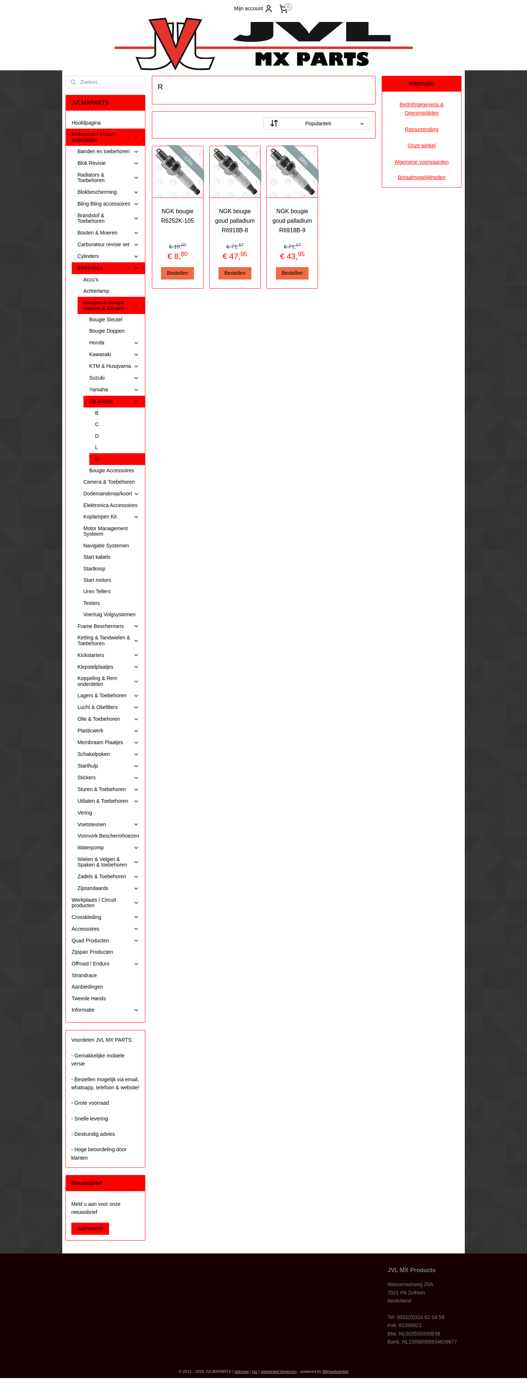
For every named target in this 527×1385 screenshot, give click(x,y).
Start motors (97, 580)
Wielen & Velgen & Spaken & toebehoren (108, 862)
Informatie (105, 1010)
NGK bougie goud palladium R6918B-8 (235, 220)
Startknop (94, 569)
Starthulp (108, 766)
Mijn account (253, 8)
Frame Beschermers (108, 626)
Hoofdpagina (86, 123)
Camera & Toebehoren (109, 482)
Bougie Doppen (107, 331)
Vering (85, 813)
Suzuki (114, 378)
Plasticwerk (108, 731)
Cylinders (108, 256)
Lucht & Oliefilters (108, 707)
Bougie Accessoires (111, 470)
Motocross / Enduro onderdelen (105, 137)
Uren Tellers (97, 591)
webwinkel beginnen (279, 1371)
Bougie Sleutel (105, 319)
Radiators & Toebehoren (108, 177)
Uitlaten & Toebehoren (108, 801)
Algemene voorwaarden (422, 162)
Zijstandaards (108, 888)
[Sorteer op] (316, 123)
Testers (91, 603)
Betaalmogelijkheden (421, 177)
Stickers (108, 778)
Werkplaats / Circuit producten (105, 902)
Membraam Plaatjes (108, 742)
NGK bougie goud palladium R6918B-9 (292, 220)
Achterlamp (96, 291)
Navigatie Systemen (106, 546)
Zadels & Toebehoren (108, 877)
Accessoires (105, 929)
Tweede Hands (89, 998)
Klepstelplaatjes (108, 667)
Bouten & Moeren (108, 233)
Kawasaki (114, 354)
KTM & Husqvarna (114, 366)
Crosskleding (105, 917)
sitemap (242, 1371)
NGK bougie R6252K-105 (177, 216)
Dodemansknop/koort (111, 494)
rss (255, 1371)
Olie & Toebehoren (108, 719)
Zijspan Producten (92, 952)
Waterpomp (108, 848)
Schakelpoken (108, 754)
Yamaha (114, 390)
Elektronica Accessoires (110, 505)
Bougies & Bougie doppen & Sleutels (111, 305)
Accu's (90, 279)
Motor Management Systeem (105, 531)
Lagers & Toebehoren (108, 695)
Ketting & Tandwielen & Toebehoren (108, 640)
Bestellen (177, 273)
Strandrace (84, 975)
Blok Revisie (108, 163)
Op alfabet (114, 401)
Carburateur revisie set (108, 244)
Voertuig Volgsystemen (109, 614)
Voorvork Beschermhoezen (108, 836)
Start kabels (97, 557)
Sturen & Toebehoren (108, 789)
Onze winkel (422, 145)
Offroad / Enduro (105, 964)
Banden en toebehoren (108, 151)
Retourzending (421, 129)
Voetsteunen (108, 824)
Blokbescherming (108, 192)
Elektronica (108, 268)
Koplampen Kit (111, 517)
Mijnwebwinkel (335, 1371)
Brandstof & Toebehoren (108, 218)
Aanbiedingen (87, 987)
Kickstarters (108, 655)
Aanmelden (90, 1228)
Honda (114, 343)
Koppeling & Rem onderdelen (108, 681)
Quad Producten (105, 941)
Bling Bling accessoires (108, 204)
